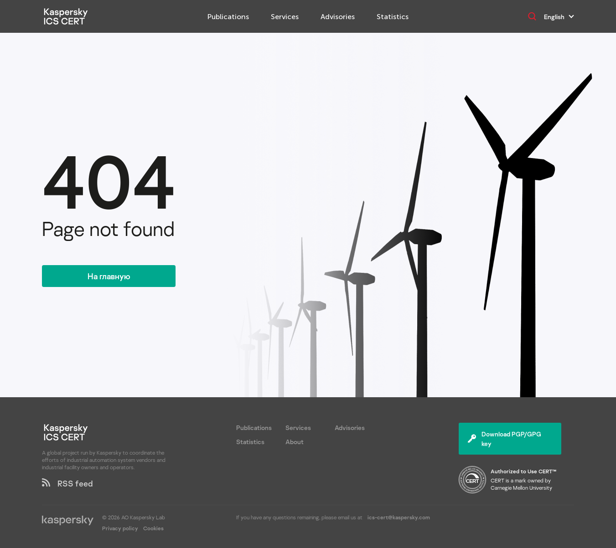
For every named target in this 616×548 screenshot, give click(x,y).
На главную (109, 276)
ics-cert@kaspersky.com (399, 517)
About (294, 442)
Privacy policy (121, 528)
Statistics (393, 16)
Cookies (153, 528)
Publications (228, 16)
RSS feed (67, 483)
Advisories (338, 16)
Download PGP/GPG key (504, 438)
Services (285, 16)
